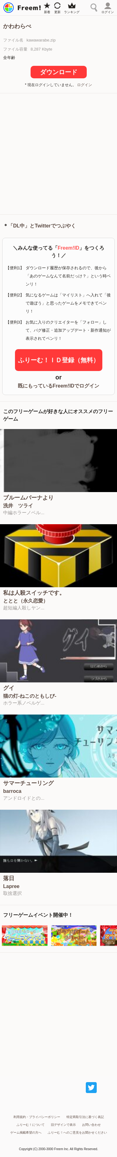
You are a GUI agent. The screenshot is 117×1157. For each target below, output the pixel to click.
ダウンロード (58, 72)
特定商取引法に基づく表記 (85, 1117)
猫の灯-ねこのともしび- (29, 696)
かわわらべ (17, 26)
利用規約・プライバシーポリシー (36, 1117)
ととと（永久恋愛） (25, 600)
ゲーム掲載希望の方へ (25, 1132)
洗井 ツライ (18, 505)
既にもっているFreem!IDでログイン (58, 385)
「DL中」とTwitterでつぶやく (42, 225)
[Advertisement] (58, 153)
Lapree (11, 886)
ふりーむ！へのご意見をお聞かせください (77, 1132)
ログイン (84, 85)
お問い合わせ (91, 1124)
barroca (12, 791)
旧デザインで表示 (63, 1124)
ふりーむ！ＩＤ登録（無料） (58, 360)
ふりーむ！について (31, 1124)
